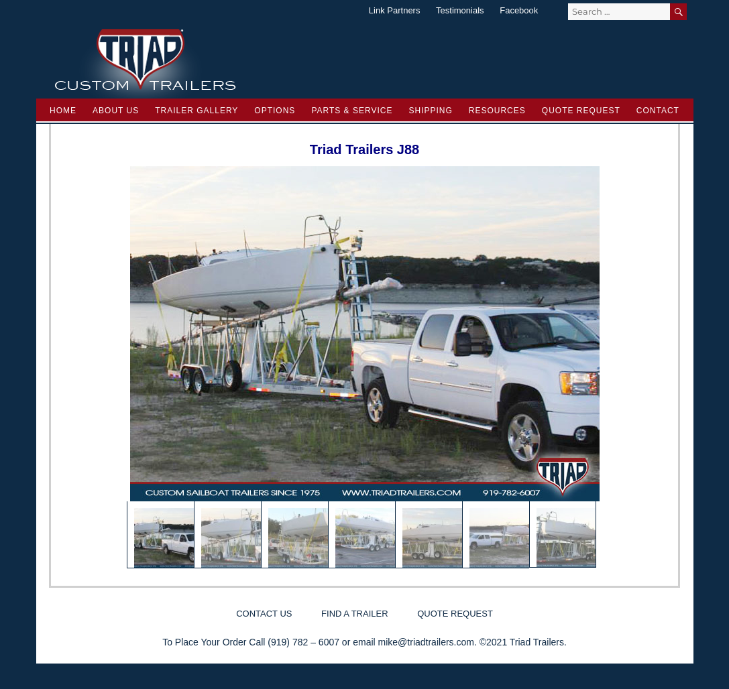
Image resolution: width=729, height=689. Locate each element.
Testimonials (460, 10)
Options (274, 110)
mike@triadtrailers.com (426, 642)
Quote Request (581, 110)
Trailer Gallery (196, 110)
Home (63, 110)
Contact (657, 110)
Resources (497, 110)
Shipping (430, 110)
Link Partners (394, 10)
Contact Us (264, 614)
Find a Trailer (354, 614)
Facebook (519, 10)
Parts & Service (351, 110)
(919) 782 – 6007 (303, 642)
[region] (365, 367)
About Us (116, 110)
